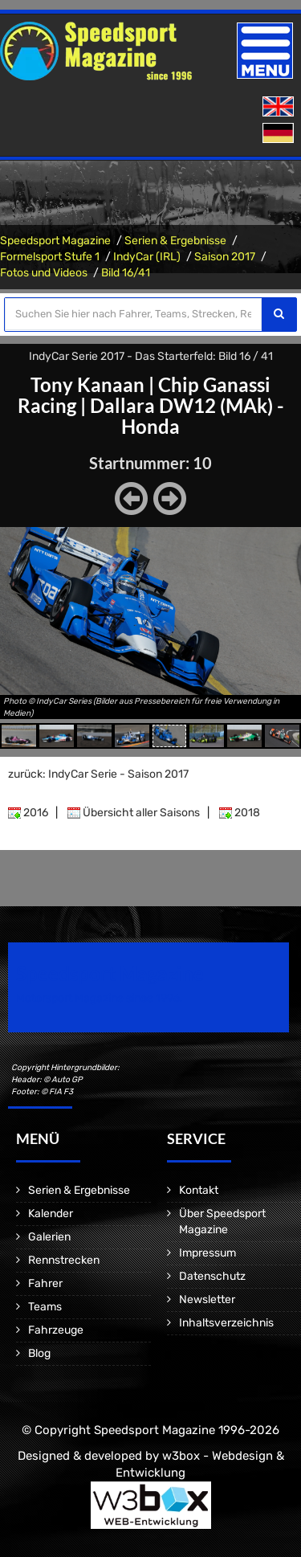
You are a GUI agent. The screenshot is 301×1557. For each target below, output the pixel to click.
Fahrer (45, 1283)
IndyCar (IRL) (147, 257)
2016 (28, 812)
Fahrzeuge (55, 1330)
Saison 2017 (224, 257)
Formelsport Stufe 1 (50, 257)
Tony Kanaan (87, 384)
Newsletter (207, 1299)
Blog (39, 1353)
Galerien (49, 1237)
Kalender (50, 1213)
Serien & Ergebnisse (175, 240)
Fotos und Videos (43, 273)
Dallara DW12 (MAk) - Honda (187, 416)
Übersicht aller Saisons (133, 812)
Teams (45, 1307)
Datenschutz (212, 1276)
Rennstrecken (64, 1260)
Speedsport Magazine (55, 240)
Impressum (207, 1253)
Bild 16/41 (125, 273)
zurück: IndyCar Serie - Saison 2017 (98, 774)
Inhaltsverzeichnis (226, 1323)
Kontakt (198, 1190)
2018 (239, 812)
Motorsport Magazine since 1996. (99, 998)
